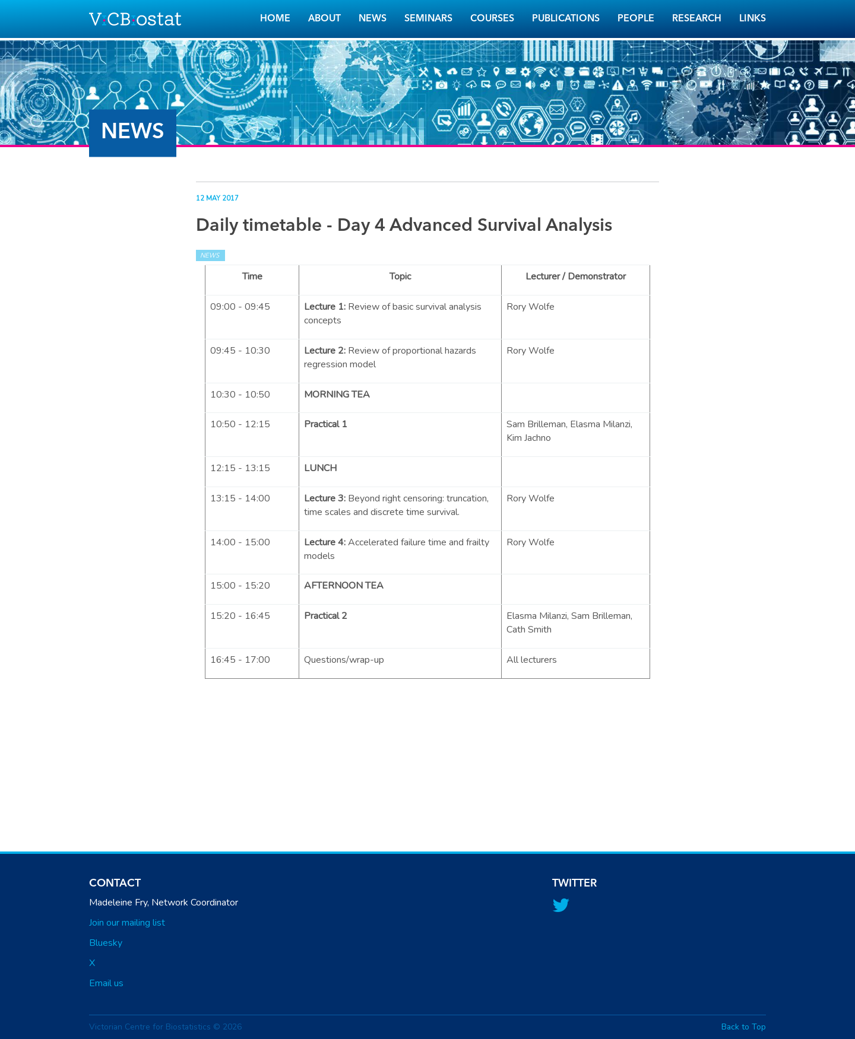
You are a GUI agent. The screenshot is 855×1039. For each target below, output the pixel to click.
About (324, 19)
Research (696, 19)
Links (752, 19)
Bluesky (105, 942)
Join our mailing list (127, 922)
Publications (566, 19)
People (636, 19)
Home (275, 19)
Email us (106, 983)
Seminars (428, 19)
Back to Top (743, 1026)
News (373, 19)
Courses (492, 19)
